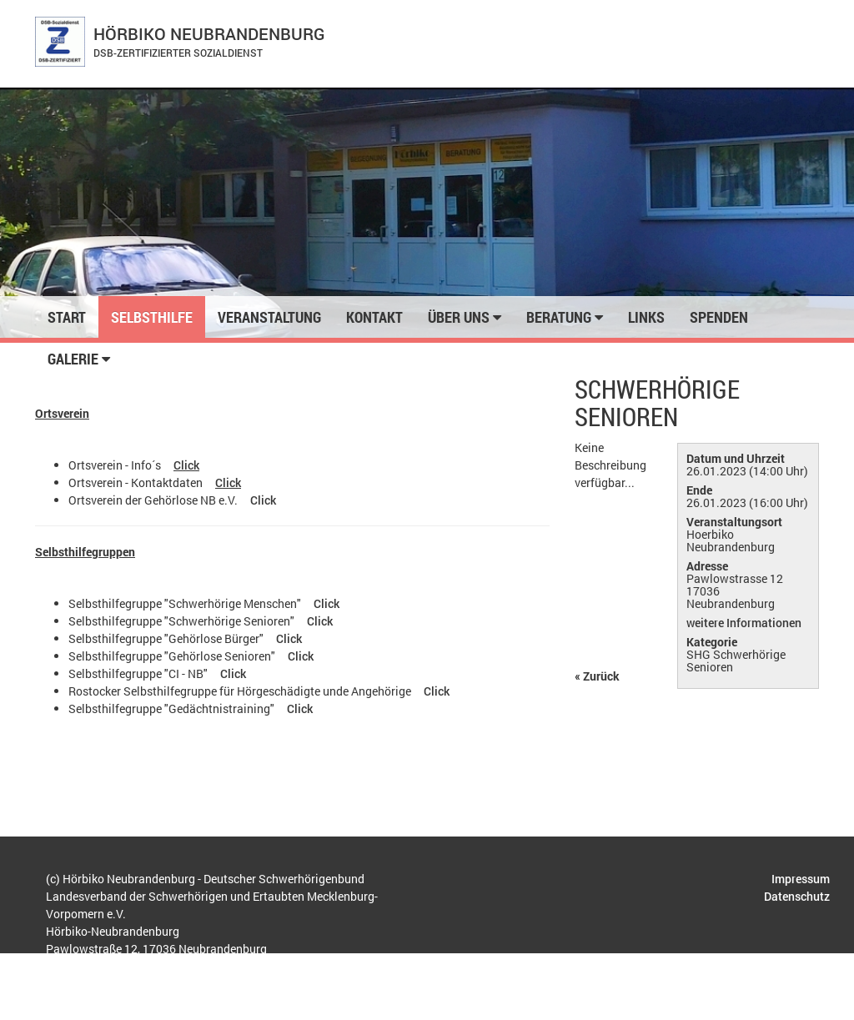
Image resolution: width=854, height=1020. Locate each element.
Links (646, 317)
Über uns (464, 317)
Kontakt (374, 317)
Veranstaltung (269, 317)
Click (186, 465)
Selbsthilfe (152, 317)
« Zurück (597, 676)
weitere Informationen (745, 623)
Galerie (79, 359)
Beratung (564, 317)
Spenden (719, 317)
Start (67, 317)
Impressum (800, 879)
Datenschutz (797, 896)
